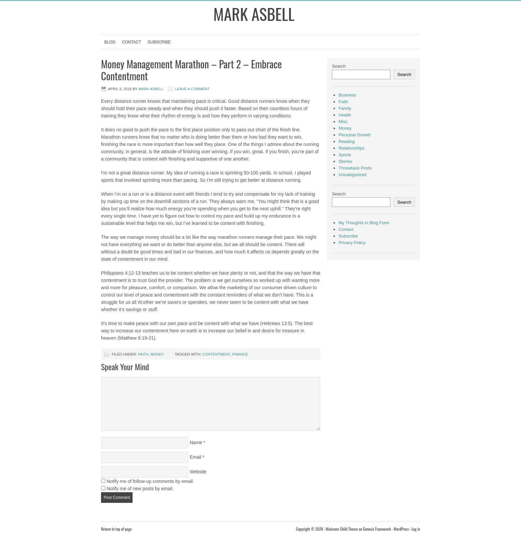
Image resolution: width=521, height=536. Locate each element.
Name (196, 442)
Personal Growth (355, 134)
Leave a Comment (192, 89)
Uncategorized (352, 174)
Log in (415, 529)
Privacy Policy (352, 242)
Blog (109, 42)
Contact (131, 42)
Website (198, 471)
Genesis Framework (377, 529)
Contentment (216, 354)
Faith (143, 354)
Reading (347, 141)
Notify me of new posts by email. (140, 488)
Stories (345, 161)
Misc (343, 121)
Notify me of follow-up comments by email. (150, 481)
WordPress (401, 529)
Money (157, 354)
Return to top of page (116, 529)
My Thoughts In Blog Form (364, 222)
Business (347, 95)
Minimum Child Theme (342, 529)
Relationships (352, 148)
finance (240, 354)
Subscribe (159, 42)
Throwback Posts (355, 168)
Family (345, 108)
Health (345, 114)
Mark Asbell (253, 14)
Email (195, 457)
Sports (345, 154)
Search (339, 66)
